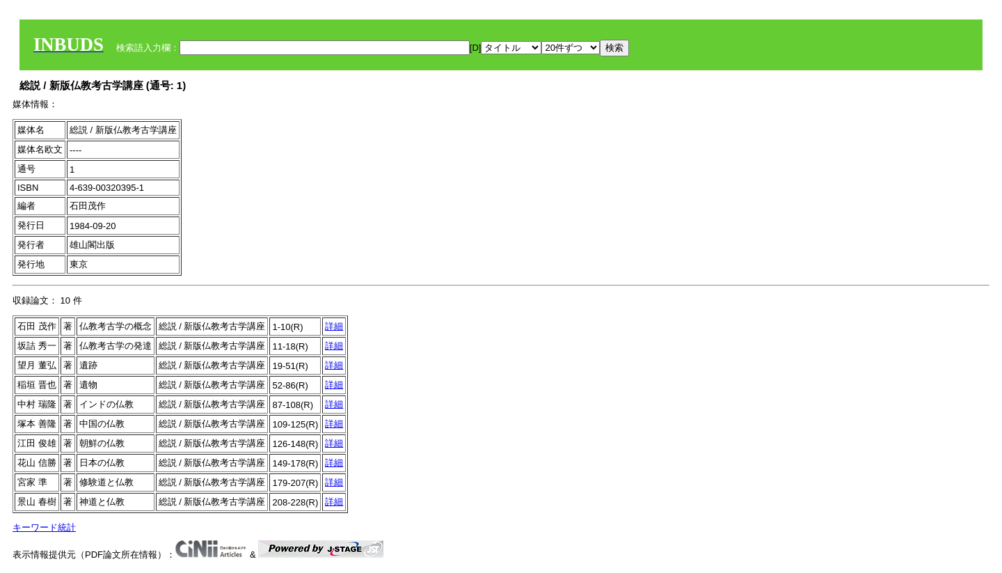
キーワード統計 (44, 527)
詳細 (334, 326)
